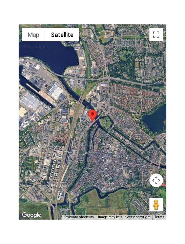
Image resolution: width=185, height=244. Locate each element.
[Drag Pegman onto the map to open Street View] (156, 204)
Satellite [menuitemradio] (62, 34)
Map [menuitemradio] (33, 34)
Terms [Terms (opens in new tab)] (159, 217)
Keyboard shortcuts (79, 217)
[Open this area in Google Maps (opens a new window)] (31, 215)
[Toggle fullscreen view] (156, 34)
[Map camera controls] (156, 180)
